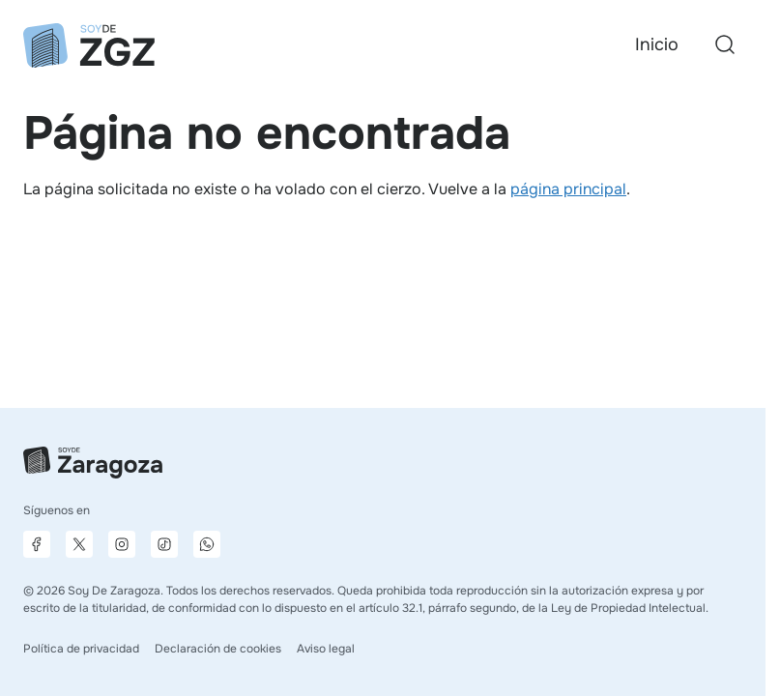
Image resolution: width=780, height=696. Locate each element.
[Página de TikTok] (164, 544)
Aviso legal (326, 648)
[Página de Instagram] (121, 544)
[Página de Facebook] (36, 544)
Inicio (657, 44)
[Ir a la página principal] (89, 45)
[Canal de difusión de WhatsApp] (206, 544)
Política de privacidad (81, 648)
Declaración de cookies (218, 648)
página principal (568, 189)
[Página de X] (79, 544)
